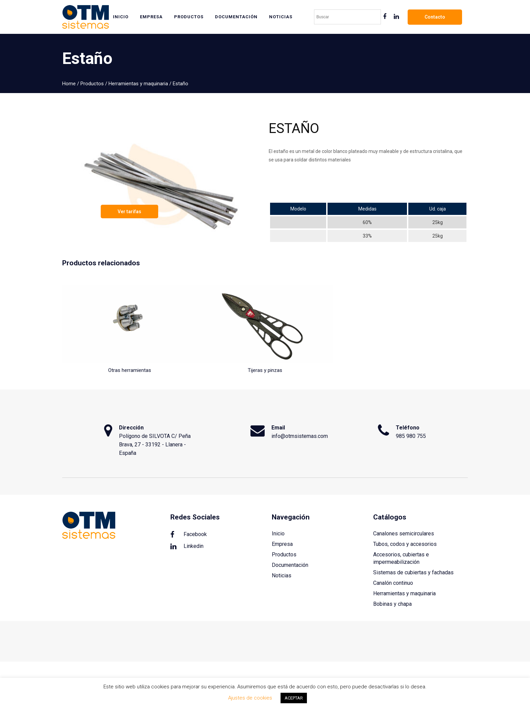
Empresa (282, 544)
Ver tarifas (129, 211)
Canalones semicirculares (403, 533)
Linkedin (186, 546)
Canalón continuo (393, 583)
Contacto (435, 17)
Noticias (281, 575)
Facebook (188, 534)
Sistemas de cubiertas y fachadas (413, 572)
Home (69, 84)
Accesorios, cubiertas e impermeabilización (401, 558)
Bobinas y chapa (392, 604)
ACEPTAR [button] (294, 698)
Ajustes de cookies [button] (250, 698)
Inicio (278, 533)
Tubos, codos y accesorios (405, 544)
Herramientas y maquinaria (138, 84)
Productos (92, 84)
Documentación (290, 565)
